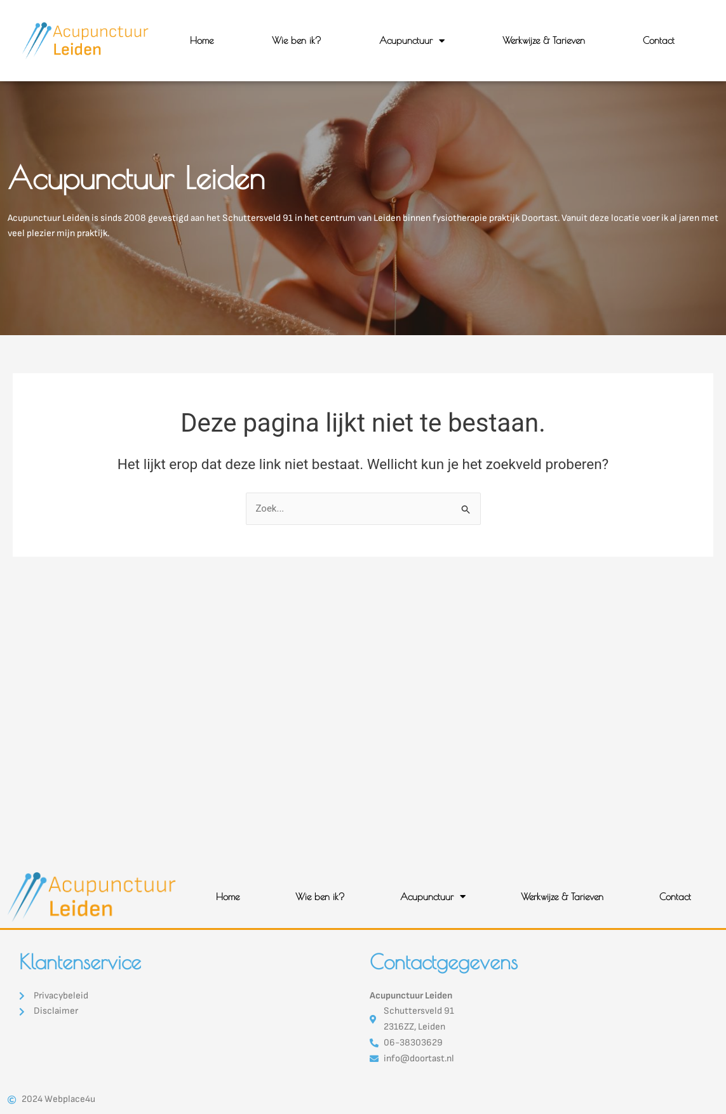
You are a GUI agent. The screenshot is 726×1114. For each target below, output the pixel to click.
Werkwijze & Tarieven (543, 40)
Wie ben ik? (296, 40)
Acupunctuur (412, 41)
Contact (659, 40)
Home (201, 40)
